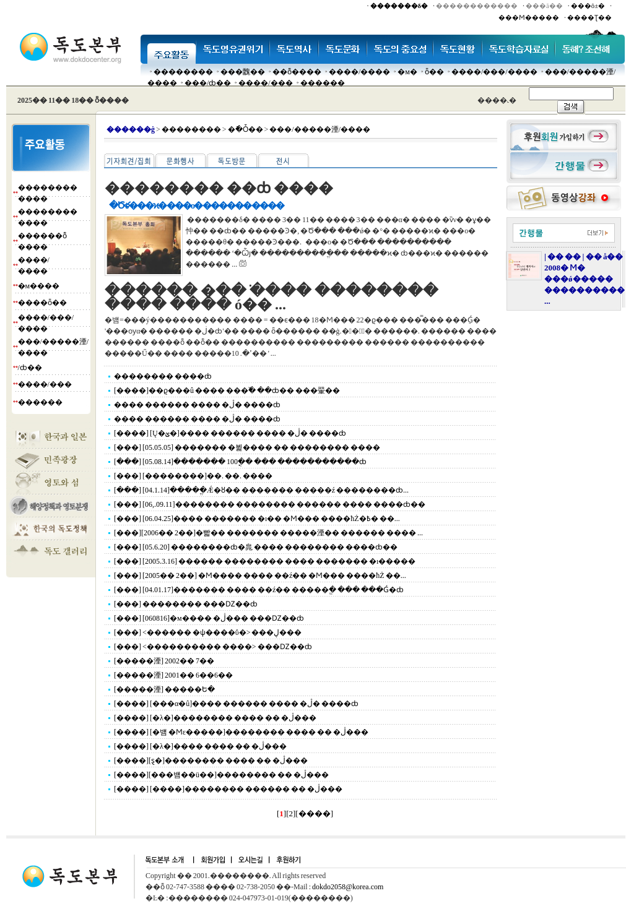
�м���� (39, 286)
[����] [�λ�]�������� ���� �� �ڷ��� (215, 718)
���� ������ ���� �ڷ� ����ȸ (197, 404)
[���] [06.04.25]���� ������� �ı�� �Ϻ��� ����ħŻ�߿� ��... (257, 518)
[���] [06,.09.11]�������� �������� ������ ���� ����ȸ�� (269, 504)
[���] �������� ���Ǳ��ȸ (186, 604)
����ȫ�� (42, 302)
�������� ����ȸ (163, 376)
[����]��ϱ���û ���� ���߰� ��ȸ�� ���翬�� (227, 390)
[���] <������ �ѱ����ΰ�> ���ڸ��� (208, 632)
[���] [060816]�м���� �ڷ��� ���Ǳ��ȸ (209, 618)
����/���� (359, 71)
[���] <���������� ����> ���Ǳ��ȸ (213, 646)
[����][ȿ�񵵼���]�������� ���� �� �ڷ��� (211, 760)
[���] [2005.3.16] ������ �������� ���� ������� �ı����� (264, 561)
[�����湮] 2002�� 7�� (164, 661)
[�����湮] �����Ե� (164, 689)
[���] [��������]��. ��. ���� (193, 476)
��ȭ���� (296, 71)
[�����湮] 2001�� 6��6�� (173, 675)
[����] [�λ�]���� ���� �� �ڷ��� (200, 746)
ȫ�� (434, 71)
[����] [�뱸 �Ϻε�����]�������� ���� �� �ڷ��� (241, 732)
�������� (183, 71)
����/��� (265, 83)
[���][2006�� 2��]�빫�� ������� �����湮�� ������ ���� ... (268, 532)
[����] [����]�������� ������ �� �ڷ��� (228, 789)
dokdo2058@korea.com (347, 886)
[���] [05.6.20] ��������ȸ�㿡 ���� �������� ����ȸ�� (256, 547)
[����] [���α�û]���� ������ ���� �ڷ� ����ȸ (236, 703)
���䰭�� (242, 71)
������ (322, 83)
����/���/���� (494, 71)
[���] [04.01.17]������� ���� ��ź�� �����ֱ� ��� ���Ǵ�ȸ (259, 589)
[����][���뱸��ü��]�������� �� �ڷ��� (221, 774)
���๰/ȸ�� (208, 83)
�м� (407, 71)
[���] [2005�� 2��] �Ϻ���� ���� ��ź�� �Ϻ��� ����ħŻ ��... (260, 575)
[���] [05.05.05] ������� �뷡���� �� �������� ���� (247, 447)
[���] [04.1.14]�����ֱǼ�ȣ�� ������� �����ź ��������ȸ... (261, 490)
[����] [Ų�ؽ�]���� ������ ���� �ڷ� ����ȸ (230, 433)
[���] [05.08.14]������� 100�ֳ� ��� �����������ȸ (240, 461)
